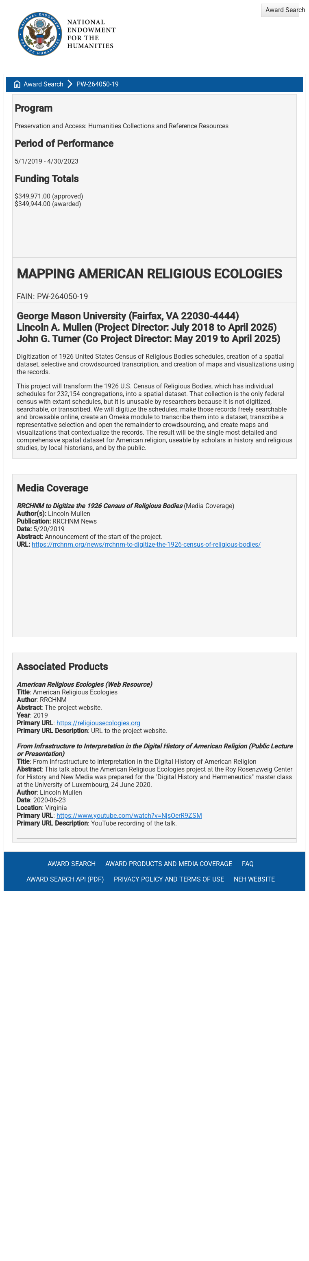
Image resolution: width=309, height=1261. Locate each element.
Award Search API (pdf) (65, 879)
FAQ (248, 864)
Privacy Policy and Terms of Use (169, 879)
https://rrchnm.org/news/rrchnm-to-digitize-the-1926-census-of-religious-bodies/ (146, 544)
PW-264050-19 (97, 84)
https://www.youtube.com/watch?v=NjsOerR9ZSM (129, 815)
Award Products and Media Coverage (168, 864)
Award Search (43, 84)
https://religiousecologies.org (98, 723)
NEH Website (254, 879)
